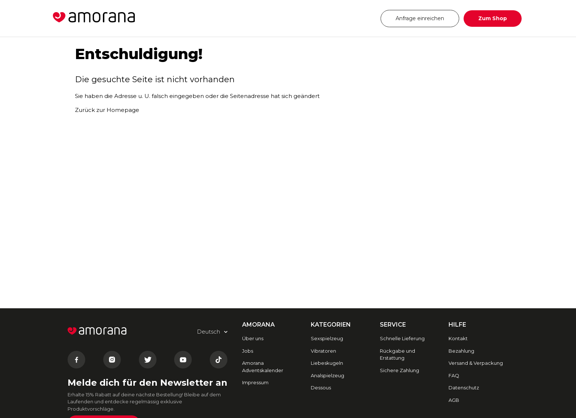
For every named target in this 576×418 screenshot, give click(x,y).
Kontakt (458, 338)
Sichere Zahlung (399, 370)
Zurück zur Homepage (107, 109)
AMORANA (258, 324)
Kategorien (331, 324)
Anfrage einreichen (420, 18)
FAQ (454, 375)
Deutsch (353, 18)
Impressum (255, 382)
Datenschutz (464, 387)
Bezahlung (461, 351)
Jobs (247, 351)
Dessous (321, 387)
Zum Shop (492, 18)
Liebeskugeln (327, 363)
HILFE (457, 324)
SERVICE (393, 324)
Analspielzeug (327, 375)
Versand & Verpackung (476, 363)
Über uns (252, 338)
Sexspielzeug (327, 338)
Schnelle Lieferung (402, 338)
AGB (454, 400)
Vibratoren (323, 351)
